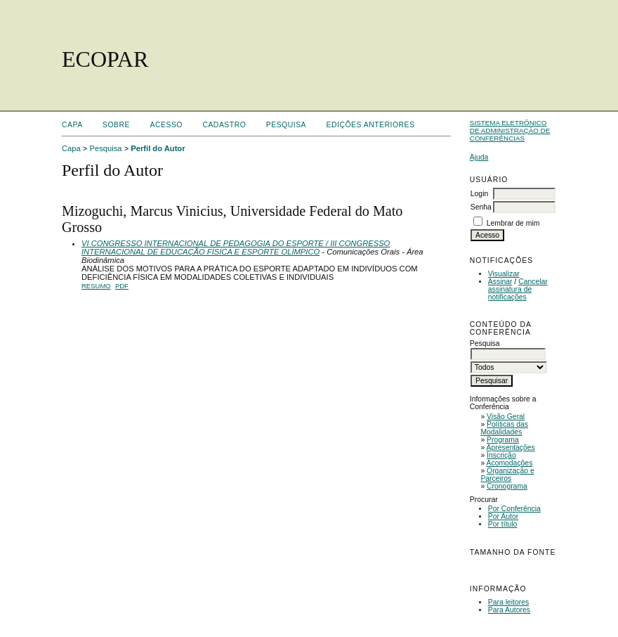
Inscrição (501, 455)
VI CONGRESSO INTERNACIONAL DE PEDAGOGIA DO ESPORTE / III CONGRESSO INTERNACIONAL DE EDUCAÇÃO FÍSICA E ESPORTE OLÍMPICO (235, 247)
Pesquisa (286, 125)
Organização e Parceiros (507, 474)
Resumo (96, 286)
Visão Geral (506, 416)
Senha (481, 207)
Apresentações (511, 447)
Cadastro (224, 125)
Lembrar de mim (513, 223)
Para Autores (509, 610)
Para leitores (508, 602)
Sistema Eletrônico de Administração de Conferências (510, 130)
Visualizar (504, 274)
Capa (72, 125)
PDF (122, 286)
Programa (503, 440)
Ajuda (479, 157)
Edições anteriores (371, 125)
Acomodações (510, 463)
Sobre (116, 125)
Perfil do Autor (158, 148)
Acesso (166, 125)
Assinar (500, 281)
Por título (503, 524)
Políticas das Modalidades (504, 428)
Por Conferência (514, 509)
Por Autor (503, 516)
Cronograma (507, 486)
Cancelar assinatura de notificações (518, 289)
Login (479, 194)
